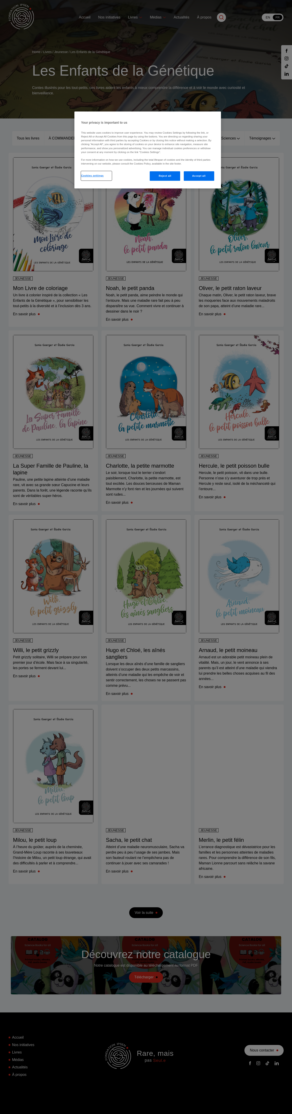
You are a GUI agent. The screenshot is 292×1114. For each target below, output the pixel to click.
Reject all (165, 175)
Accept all (198, 175)
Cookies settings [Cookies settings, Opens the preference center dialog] (92, 175)
